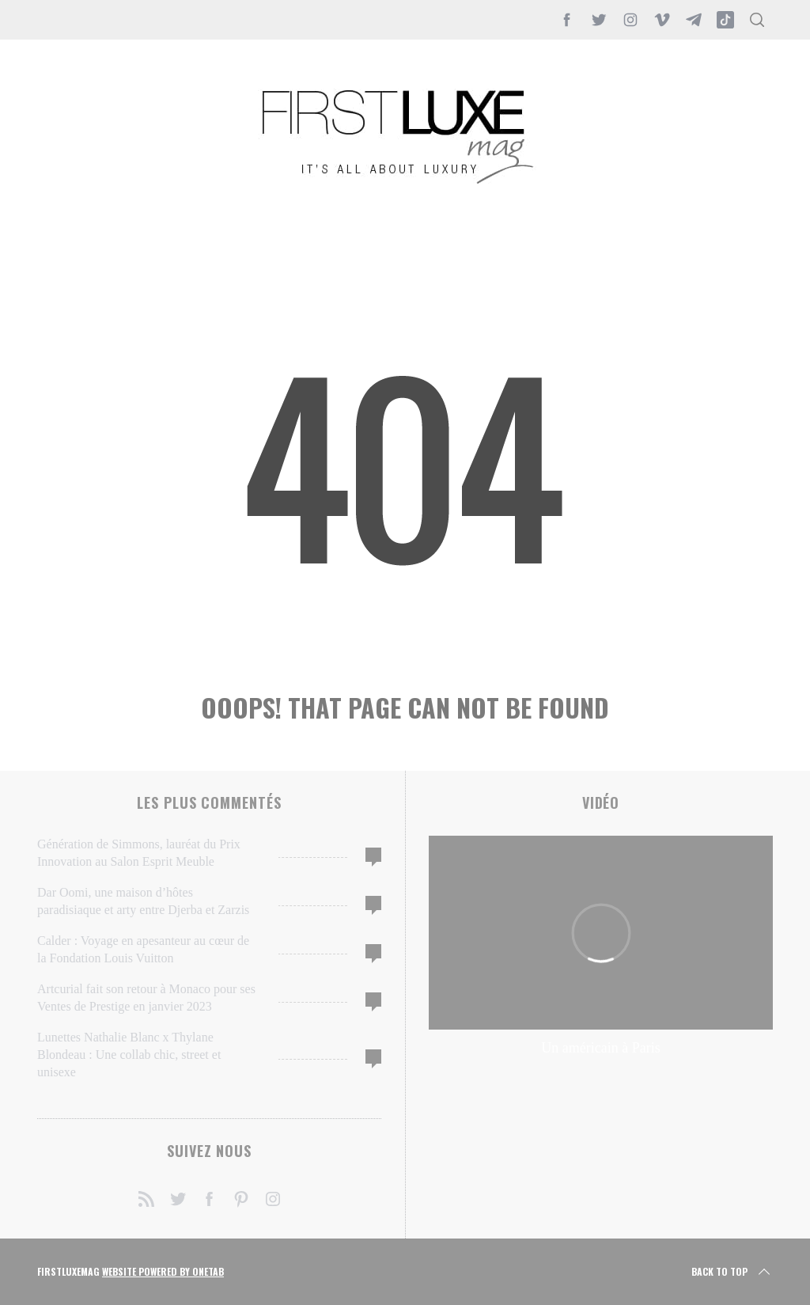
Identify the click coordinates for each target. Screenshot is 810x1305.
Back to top (732, 1271)
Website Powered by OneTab (163, 1271)
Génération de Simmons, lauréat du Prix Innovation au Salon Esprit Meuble (138, 852)
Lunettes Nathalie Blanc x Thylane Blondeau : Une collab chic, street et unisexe (129, 1054)
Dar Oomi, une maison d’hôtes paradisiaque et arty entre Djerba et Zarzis (143, 901)
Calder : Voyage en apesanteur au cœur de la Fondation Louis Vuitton (143, 949)
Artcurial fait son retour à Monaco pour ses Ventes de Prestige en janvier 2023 (146, 997)
